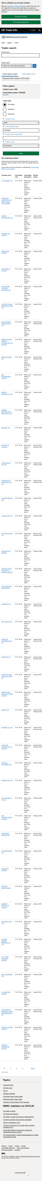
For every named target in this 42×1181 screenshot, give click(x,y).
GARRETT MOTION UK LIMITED (5, 905)
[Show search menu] (39, 30)
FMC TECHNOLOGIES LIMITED (6, 817)
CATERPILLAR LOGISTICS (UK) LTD (6, 482)
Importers (11, 109)
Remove (6, 94)
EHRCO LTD (5, 710)
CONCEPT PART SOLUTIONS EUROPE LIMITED (7, 570)
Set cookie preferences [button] (21, 22)
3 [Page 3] (16, 1068)
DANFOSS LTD (6, 657)
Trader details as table (9, 74)
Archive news (7, 1088)
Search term (5, 52)
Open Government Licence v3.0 (30, 1156)
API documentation (7, 1150)
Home (3, 42)
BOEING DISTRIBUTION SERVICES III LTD (6, 411)
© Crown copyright (20, 1172)
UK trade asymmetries (10, 1114)
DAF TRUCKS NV (6, 621)
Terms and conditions (23, 1148)
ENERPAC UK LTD (7, 727)
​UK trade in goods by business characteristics (18, 1117)
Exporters (11, 114)
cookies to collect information (16, 6)
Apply (21, 153)
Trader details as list (28, 74)
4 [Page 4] (22, 1068)
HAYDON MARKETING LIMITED (5, 1046)
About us (4, 1146)
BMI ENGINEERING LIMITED (6, 376)
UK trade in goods (9, 1111)
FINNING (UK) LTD (7, 780)
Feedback (17, 1150)
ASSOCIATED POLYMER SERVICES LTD (6, 288)
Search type (5, 63)
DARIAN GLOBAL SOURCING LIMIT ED (6, 676)
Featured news (8, 1085)
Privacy (10, 1146)
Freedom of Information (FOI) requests (16, 1102)
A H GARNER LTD (6, 180)
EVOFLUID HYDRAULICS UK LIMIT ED (6, 746)
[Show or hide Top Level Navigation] (33, 30)
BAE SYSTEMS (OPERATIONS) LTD (6, 323)
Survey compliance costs (11, 1122)
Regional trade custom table (12, 1099)
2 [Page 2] (10, 1068)
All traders (11, 104)
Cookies (17, 1146)
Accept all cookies (21, 16)
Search (9, 42)
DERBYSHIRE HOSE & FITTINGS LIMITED (7, 694)
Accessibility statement (8, 1148)
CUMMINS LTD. (6, 604)
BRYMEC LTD (5, 427)
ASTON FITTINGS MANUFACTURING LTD (7, 305)
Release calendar (9, 1093)
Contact (23, 1146)
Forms (5, 1091)
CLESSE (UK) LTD (7, 516)
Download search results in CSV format (16, 78)
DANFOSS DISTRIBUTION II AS (6, 641)
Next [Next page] (33, 1068)
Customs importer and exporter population (17, 1120)
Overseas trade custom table (13, 1096)
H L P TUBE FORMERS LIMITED (5, 958)
